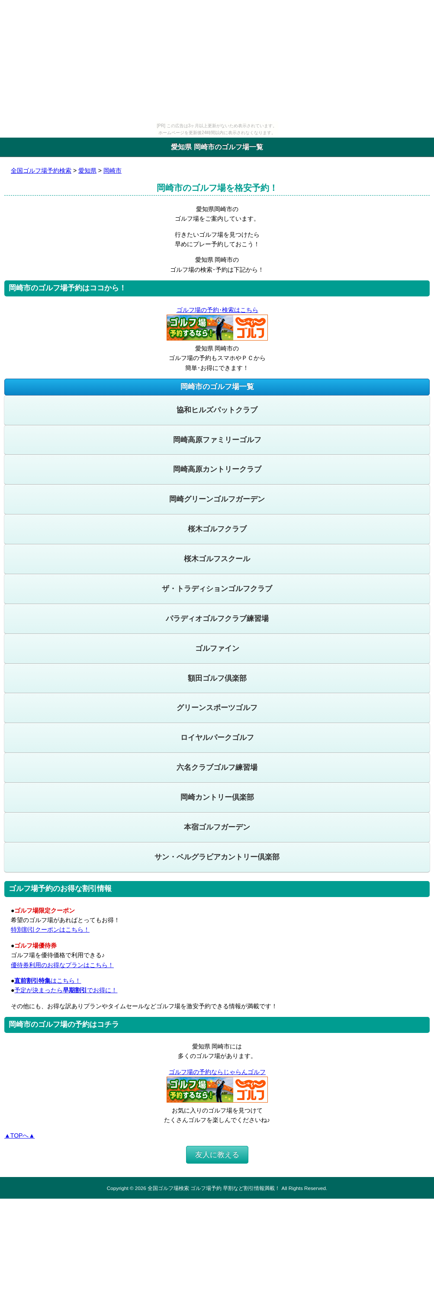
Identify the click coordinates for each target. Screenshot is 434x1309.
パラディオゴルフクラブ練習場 (217, 618)
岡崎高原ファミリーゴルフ (217, 440)
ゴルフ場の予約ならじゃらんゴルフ (217, 1071)
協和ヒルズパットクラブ (217, 410)
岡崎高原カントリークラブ (217, 469)
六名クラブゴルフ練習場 (217, 767)
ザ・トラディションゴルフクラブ (217, 589)
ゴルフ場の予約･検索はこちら (217, 309)
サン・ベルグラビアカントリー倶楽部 (217, 857)
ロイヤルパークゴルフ (217, 737)
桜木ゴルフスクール (217, 559)
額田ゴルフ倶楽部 (217, 678)
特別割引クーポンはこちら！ (50, 929)
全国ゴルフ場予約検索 (41, 170)
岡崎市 (112, 170)
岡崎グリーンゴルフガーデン (217, 499)
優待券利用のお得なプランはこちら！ (62, 965)
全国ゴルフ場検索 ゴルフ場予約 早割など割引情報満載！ (214, 1188)
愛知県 (87, 170)
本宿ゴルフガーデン (217, 827)
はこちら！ (47, 980)
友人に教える (217, 1155)
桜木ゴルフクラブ (217, 529)
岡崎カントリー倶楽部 (217, 797)
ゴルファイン (217, 648)
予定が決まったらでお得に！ (65, 990)
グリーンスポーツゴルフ (217, 708)
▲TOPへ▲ (19, 1135)
